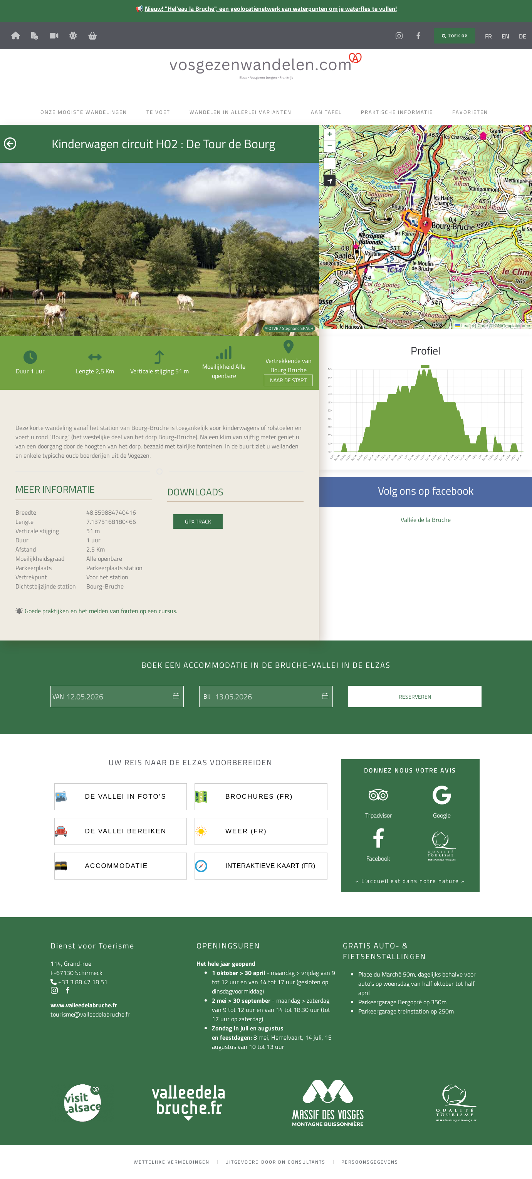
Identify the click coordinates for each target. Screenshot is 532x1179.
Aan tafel (328, 112)
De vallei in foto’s (125, 796)
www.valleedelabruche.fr (83, 1005)
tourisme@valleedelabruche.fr (90, 1014)
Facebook (378, 858)
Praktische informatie (399, 112)
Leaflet (464, 325)
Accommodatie (116, 866)
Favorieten (472, 112)
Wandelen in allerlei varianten (242, 112)
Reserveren (415, 696)
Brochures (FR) (259, 796)
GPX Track (198, 521)
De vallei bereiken (125, 831)
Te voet (160, 112)
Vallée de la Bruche (426, 519)
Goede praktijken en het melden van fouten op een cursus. (101, 610)
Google (442, 815)
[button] (425, 226)
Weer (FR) (246, 831)
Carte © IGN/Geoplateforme (503, 325)
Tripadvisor (378, 815)
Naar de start (288, 380)
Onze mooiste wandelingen (85, 112)
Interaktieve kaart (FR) (270, 866)
